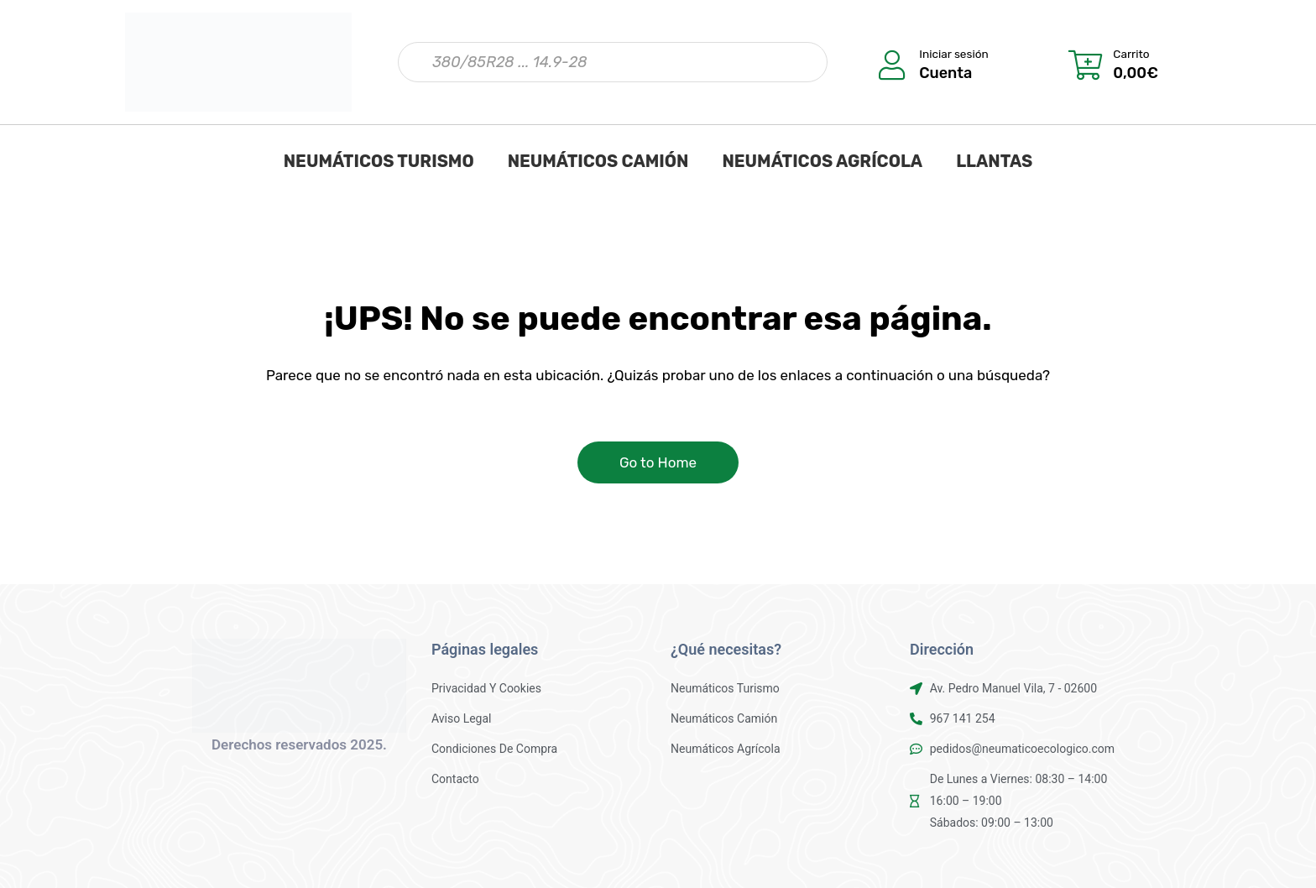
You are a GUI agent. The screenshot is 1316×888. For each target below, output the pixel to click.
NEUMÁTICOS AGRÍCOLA (822, 161)
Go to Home (658, 462)
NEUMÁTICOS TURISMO (379, 161)
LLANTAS (994, 161)
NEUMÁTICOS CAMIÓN (598, 161)
